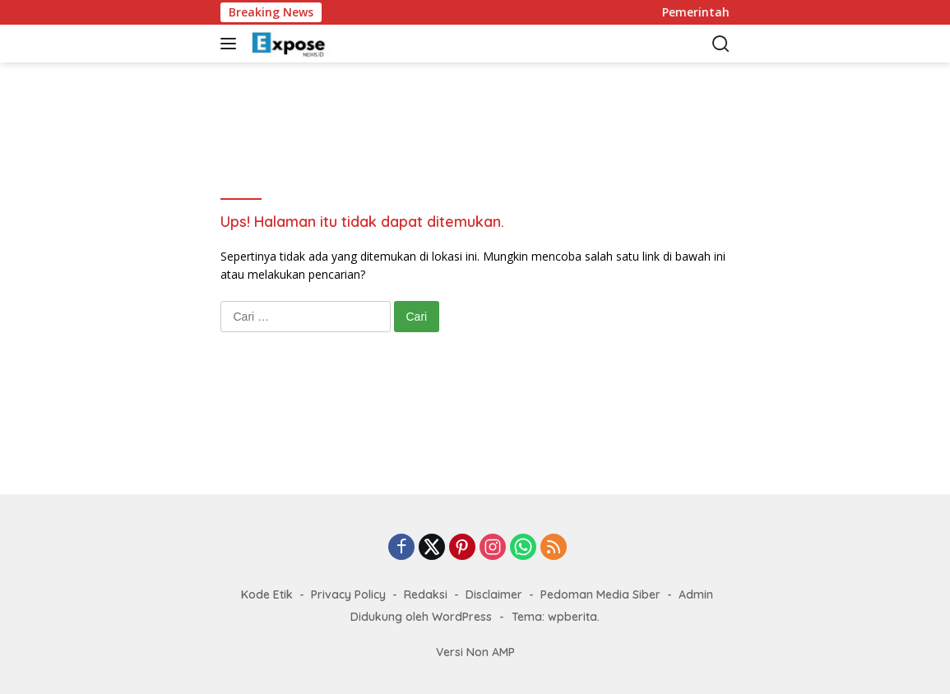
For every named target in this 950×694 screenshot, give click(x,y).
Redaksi (425, 594)
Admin (696, 594)
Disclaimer (494, 594)
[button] (231, 44)
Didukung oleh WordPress (421, 616)
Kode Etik (267, 594)
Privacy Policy (348, 594)
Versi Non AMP (475, 652)
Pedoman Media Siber (600, 594)
